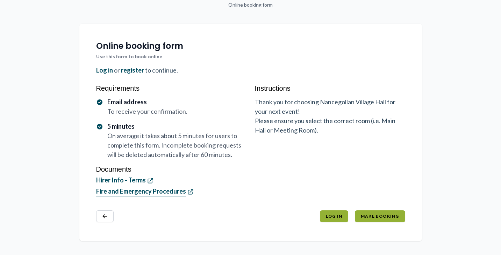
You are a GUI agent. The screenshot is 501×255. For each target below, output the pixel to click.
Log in (104, 70)
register (132, 70)
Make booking (380, 216)
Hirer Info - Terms (121, 180)
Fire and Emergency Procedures (141, 191)
